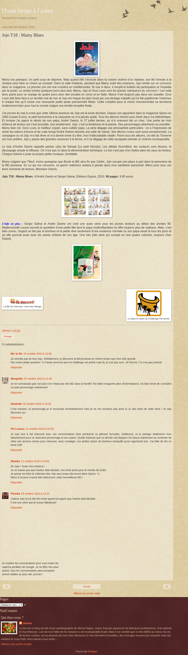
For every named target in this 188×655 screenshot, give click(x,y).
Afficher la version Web (86, 593)
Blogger (92, 651)
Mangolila (17, 378)
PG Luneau (17, 428)
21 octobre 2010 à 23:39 (39, 428)
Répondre (16, 367)
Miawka (15, 461)
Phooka (15, 493)
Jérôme (27, 623)
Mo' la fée (16, 353)
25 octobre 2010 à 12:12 (35, 493)
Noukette (16, 403)
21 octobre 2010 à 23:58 (35, 461)
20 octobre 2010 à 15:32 (37, 403)
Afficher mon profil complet (16, 644)
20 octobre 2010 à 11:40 (38, 378)
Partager (8, 336)
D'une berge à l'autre (27, 10)
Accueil (86, 586)
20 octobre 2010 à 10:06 (37, 353)
